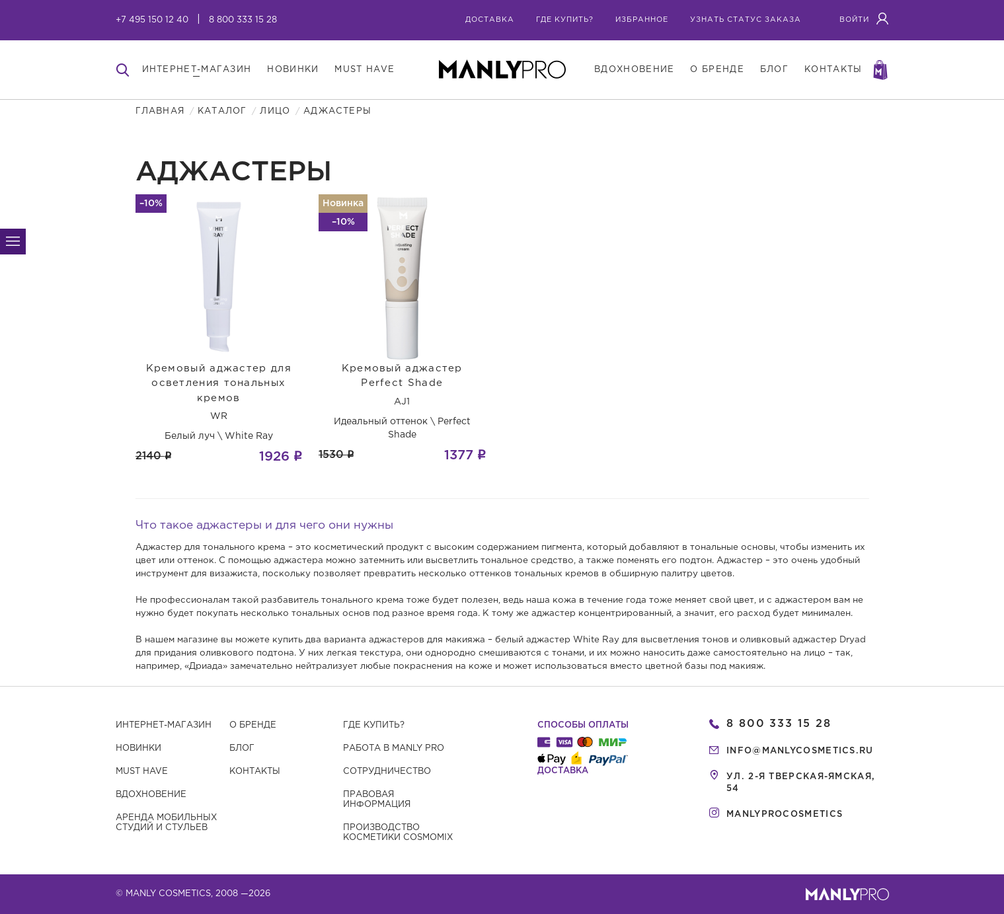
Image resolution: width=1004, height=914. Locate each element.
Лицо (275, 111)
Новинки (138, 748)
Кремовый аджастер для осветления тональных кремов (218, 383)
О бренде (252, 725)
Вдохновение (151, 794)
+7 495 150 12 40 (152, 20)
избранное (641, 20)
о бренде (717, 69)
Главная (159, 111)
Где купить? (374, 725)
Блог (241, 748)
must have (364, 69)
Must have (142, 771)
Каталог (222, 111)
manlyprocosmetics (784, 814)
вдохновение (634, 69)
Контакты (254, 771)
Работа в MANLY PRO (393, 748)
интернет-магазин (197, 69)
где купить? (565, 20)
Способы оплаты (583, 725)
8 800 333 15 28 (243, 20)
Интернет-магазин (164, 725)
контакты (833, 69)
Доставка (489, 20)
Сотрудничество (387, 771)
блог (774, 69)
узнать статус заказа (745, 20)
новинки (293, 69)
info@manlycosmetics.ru (800, 751)
